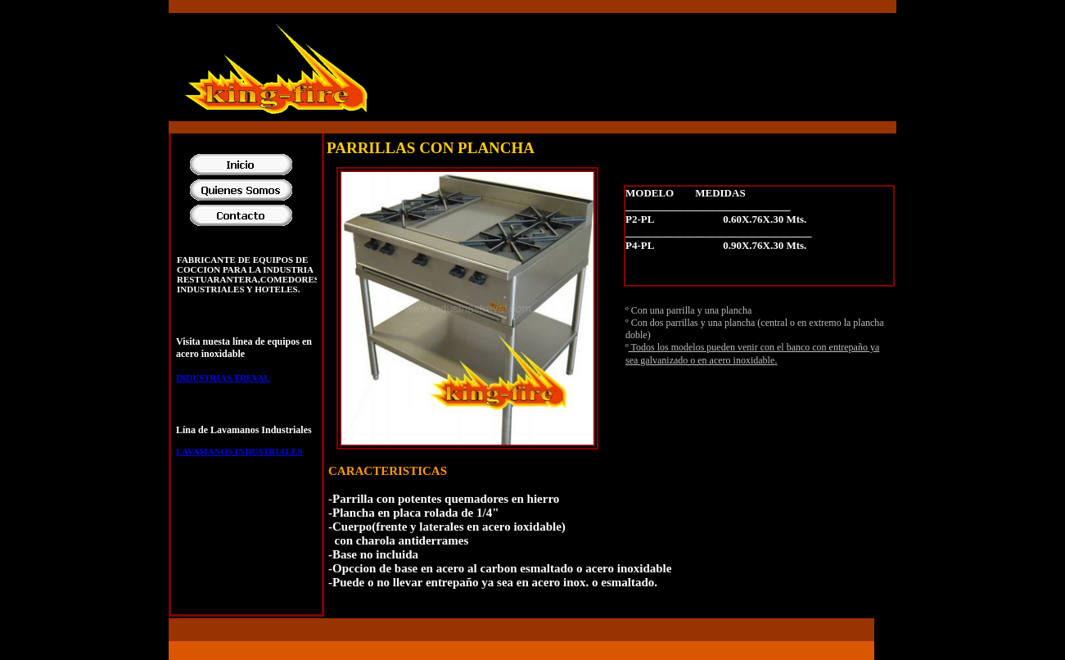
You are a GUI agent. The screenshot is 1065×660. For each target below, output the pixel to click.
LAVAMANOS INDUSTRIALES (239, 451)
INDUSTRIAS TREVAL (223, 377)
